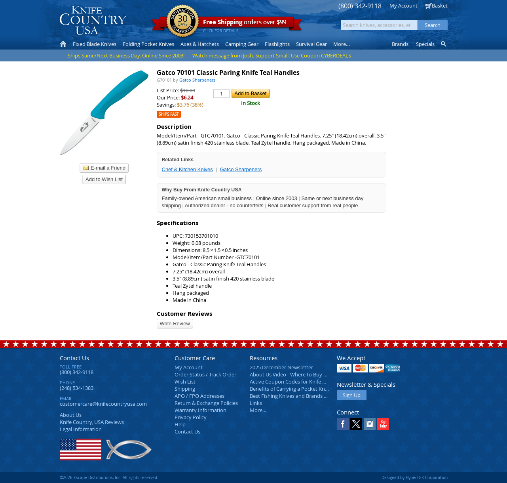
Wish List (185, 381)
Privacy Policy (191, 417)
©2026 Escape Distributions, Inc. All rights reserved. (109, 477)
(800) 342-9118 (360, 6)
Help (180, 424)
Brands (400, 44)
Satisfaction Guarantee (183, 22)
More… (258, 410)
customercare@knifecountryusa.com (103, 403)
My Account (403, 5)
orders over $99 (227, 24)
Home (63, 44)
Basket (440, 5)
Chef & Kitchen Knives (187, 169)
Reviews (92, 422)
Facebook (343, 424)
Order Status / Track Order (205, 374)
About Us (71, 414)
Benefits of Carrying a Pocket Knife (290, 388)
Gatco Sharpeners (241, 169)
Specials (425, 44)
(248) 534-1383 (76, 387)
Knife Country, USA (93, 20)
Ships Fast (169, 114)
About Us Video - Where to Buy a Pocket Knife (303, 374)
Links (256, 403)
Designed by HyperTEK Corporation (415, 477)
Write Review (175, 323)
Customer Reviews (184, 313)
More (341, 44)
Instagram (370, 424)
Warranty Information (200, 410)
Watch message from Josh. (223, 55)
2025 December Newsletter (281, 367)
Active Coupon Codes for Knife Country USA (301, 381)
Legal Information (81, 429)
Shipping (185, 388)
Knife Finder (444, 44)
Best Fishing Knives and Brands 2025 (292, 395)
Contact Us (74, 358)
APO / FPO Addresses (199, 395)
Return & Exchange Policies (206, 403)
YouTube (383, 424)
